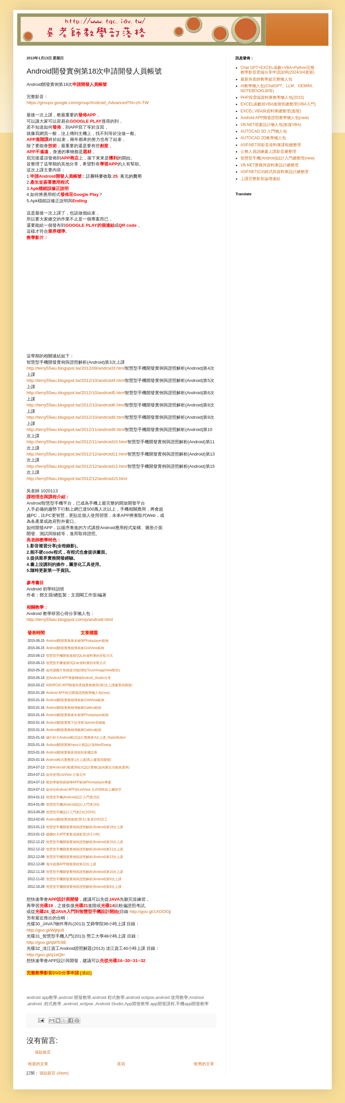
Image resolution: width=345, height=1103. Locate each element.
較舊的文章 (204, 1064)
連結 (86, 972)
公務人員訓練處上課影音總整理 (268, 151)
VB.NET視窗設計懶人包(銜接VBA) (271, 124)
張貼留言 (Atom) (53, 1073)
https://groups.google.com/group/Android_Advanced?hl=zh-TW (88, 102)
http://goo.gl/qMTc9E (46, 942)
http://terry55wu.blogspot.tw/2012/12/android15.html (77, 478)
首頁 (121, 1064)
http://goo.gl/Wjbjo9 (45, 930)
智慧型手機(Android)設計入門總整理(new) (277, 158)
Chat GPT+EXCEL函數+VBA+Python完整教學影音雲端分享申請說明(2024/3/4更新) (277, 70)
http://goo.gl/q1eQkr (46, 954)
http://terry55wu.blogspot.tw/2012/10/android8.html (76, 417)
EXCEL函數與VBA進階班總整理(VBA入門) (278, 104)
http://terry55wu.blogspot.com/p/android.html (70, 619)
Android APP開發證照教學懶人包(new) (275, 117)
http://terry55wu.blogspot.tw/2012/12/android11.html (77, 454)
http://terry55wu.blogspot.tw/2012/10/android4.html (76, 380)
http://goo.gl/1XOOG (149, 911)
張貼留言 (43, 1052)
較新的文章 (38, 1064)
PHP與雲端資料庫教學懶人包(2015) (272, 97)
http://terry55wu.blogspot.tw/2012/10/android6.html (76, 404)
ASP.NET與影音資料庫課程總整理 (271, 145)
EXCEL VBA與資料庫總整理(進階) (271, 111)
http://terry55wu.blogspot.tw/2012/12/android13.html (77, 466)
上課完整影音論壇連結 (260, 178)
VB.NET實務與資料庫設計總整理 (270, 165)
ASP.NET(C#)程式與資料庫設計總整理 (275, 171)
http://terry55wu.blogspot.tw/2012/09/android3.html (76, 368)
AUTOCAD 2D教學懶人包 (263, 138)
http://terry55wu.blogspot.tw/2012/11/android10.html (77, 441)
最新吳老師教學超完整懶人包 (266, 79)
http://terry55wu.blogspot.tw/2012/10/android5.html (76, 392)
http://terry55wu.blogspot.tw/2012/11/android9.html (76, 429)
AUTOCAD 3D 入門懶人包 (264, 131)
